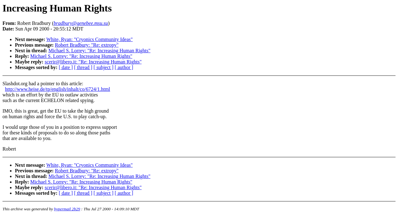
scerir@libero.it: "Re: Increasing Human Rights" (93, 61)
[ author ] (124, 67)
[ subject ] (103, 67)
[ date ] (66, 67)
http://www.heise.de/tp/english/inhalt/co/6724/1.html (57, 89)
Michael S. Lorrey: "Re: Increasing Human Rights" (99, 50)
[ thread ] (83, 67)
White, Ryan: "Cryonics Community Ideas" (89, 39)
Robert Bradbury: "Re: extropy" (87, 45)
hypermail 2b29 (67, 209)
